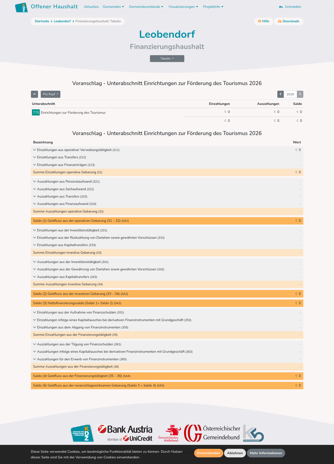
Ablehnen (235, 453)
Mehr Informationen (266, 453)
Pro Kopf (49, 94)
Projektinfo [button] (214, 6)
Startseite (42, 21)
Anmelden (290, 6)
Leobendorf (62, 21)
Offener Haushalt (54, 7)
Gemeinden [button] (114, 6)
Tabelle (166, 58)
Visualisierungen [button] (183, 6)
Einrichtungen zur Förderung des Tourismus (69, 112)
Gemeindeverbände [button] (146, 6)
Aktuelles (91, 6)
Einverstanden (208, 453)
